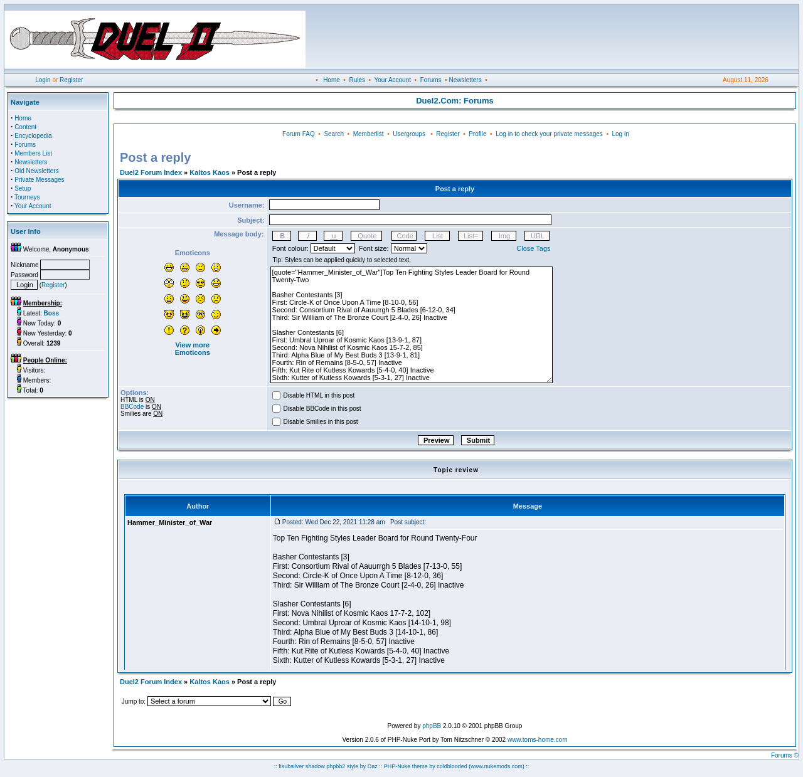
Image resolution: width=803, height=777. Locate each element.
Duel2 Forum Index (151, 172)
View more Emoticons (192, 348)
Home (331, 80)
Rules (357, 80)
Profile (477, 133)
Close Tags (533, 248)
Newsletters (465, 80)
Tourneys (27, 197)
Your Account (392, 80)
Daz (373, 766)
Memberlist (368, 133)
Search (334, 133)
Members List (33, 153)
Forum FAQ (298, 133)
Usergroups (409, 133)
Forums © (785, 755)
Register (71, 80)
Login (42, 80)
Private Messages (39, 179)
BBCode (132, 406)
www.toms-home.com (538, 739)
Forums (431, 80)
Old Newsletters (36, 170)
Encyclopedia (32, 135)
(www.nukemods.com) (496, 766)
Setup (22, 188)
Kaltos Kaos (209, 172)
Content (25, 127)
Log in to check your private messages (549, 133)
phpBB (431, 725)
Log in (620, 133)
